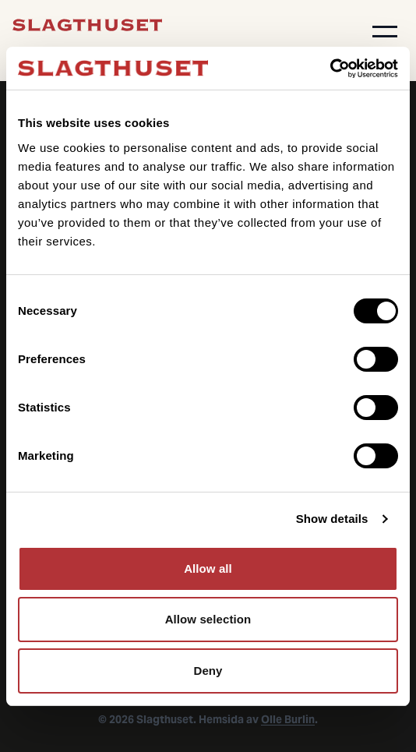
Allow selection (208, 619)
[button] (385, 31)
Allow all (208, 568)
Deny (207, 670)
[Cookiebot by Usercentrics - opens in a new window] (330, 68)
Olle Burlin (288, 719)
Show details (332, 518)
